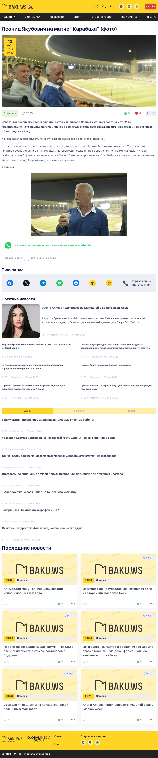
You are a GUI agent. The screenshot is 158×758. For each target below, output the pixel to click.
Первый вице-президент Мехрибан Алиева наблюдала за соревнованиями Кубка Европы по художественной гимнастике (116, 346)
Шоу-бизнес (129, 17)
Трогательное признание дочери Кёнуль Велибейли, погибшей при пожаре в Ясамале (62, 474)
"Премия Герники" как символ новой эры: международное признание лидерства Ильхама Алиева (33, 387)
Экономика (33, 17)
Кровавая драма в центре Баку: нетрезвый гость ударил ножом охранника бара (58, 437)
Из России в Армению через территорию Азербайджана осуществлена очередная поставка (32, 367)
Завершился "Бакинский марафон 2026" (31, 510)
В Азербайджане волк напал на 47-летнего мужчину (39, 492)
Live (150, 6)
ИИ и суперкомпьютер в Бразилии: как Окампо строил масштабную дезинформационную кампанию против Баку (118, 651)
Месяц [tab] (131, 410)
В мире (151, 17)
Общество (57, 17)
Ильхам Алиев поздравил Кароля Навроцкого (106, 365)
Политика (8, 17)
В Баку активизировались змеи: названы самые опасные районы (48, 419)
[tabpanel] (79, 479)
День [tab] (27, 410)
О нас (58, 736)
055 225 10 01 (141, 285)
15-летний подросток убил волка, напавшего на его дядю (42, 528)
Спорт (78, 17)
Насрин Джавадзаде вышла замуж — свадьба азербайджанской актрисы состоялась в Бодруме (38, 651)
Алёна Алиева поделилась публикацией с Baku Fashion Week (85, 307)
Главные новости (13, 258)
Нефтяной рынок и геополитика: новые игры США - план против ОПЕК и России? (36, 346)
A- (148, 113)
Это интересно (101, 17)
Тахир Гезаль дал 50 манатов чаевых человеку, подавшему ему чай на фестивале (59, 455)
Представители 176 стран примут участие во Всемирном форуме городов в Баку (116, 387)
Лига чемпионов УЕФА (43, 258)
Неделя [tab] (79, 410)
